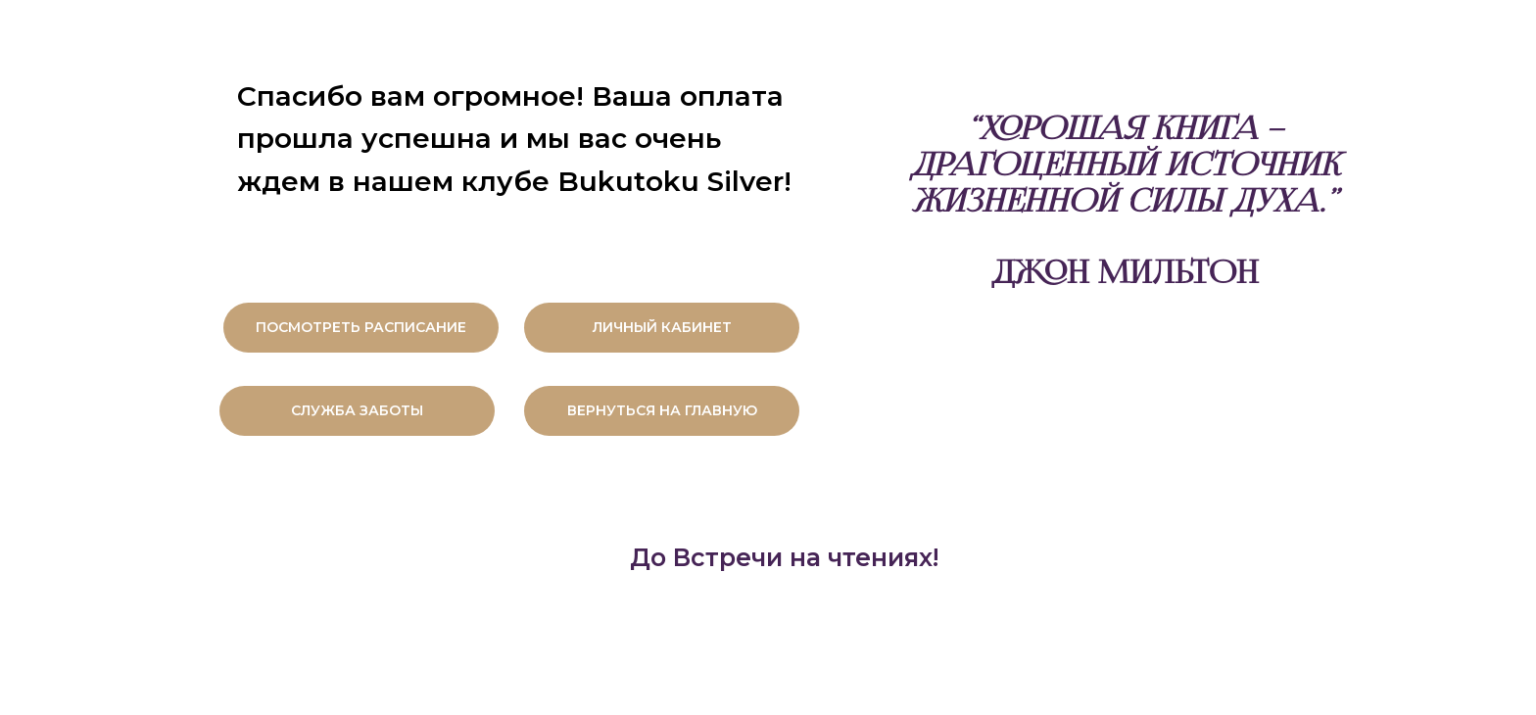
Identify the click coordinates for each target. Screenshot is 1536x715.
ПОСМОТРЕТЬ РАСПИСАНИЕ (361, 327)
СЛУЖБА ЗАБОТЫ (357, 410)
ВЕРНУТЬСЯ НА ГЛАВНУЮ (662, 410)
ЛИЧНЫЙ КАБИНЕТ (662, 327)
